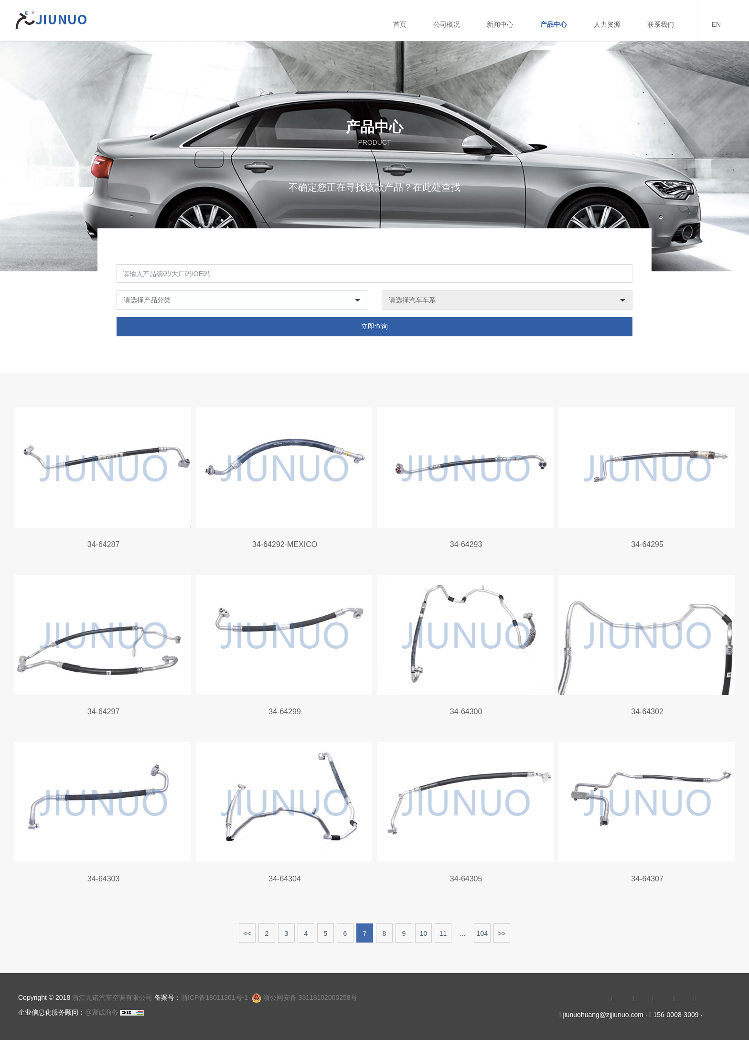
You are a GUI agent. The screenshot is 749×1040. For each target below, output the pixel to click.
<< (247, 941)
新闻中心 (500, 24)
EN (716, 24)
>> (501, 941)
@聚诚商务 (101, 1012)
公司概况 (446, 24)
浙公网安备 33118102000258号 (304, 997)
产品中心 (553, 24)
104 (482, 941)
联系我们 (660, 24)
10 (424, 941)
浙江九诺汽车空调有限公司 (112, 997)
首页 (400, 24)
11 (443, 941)
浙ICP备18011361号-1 (214, 997)
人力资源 (607, 24)
